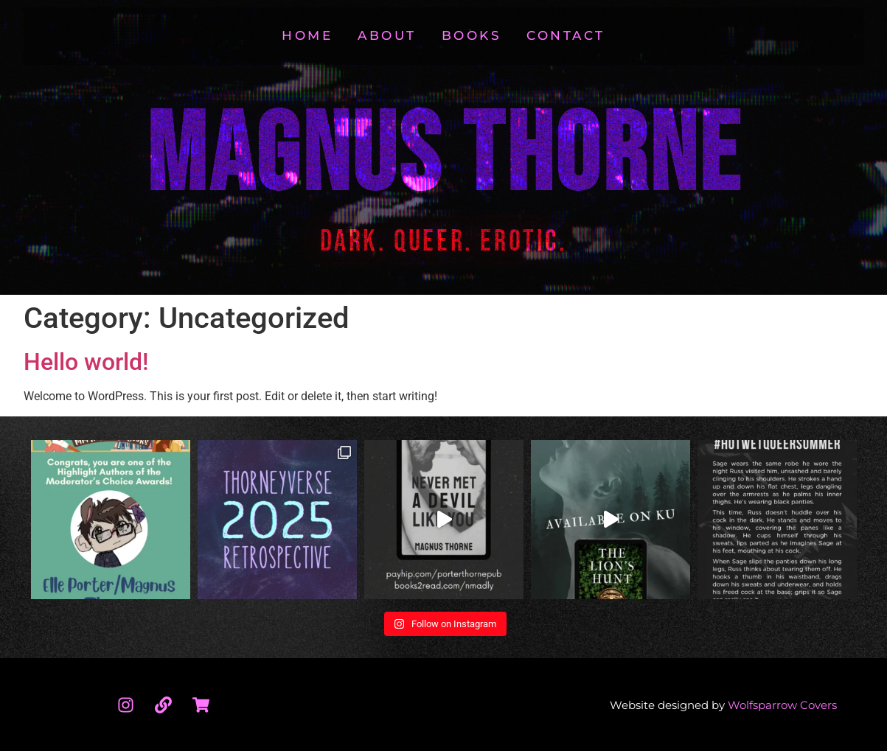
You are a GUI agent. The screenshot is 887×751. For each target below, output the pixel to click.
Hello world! (86, 362)
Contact (565, 35)
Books (472, 35)
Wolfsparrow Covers (782, 705)
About (387, 35)
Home (307, 35)
